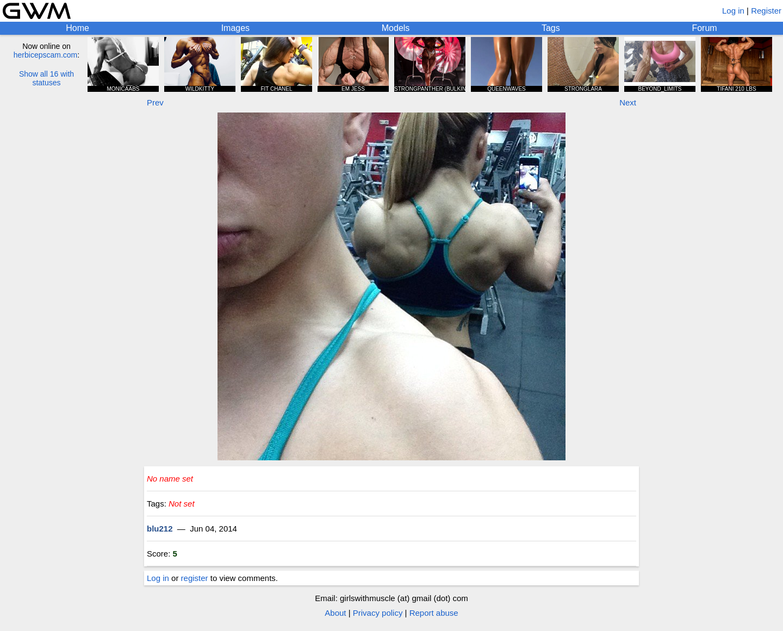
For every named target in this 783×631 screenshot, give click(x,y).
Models (396, 28)
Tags (551, 28)
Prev (155, 102)
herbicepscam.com (46, 55)
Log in (733, 10)
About (335, 612)
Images (235, 28)
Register (766, 10)
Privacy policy (378, 612)
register (194, 578)
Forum (704, 28)
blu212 (160, 528)
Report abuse (433, 612)
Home (77, 28)
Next (627, 102)
